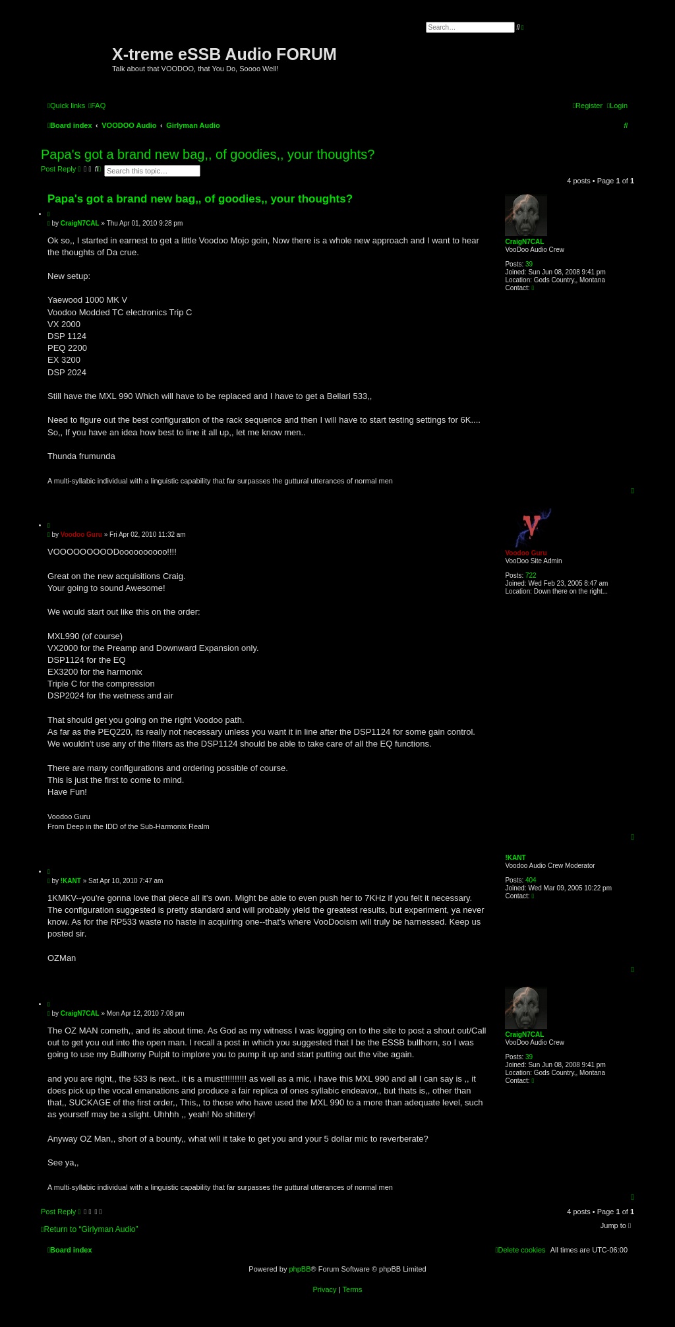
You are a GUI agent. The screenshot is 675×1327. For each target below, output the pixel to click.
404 (531, 880)
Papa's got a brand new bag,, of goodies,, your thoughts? (207, 154)
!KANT (515, 857)
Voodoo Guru (525, 553)
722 (531, 575)
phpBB (299, 1269)
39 (529, 264)
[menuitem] (96, 105)
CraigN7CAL (524, 241)
